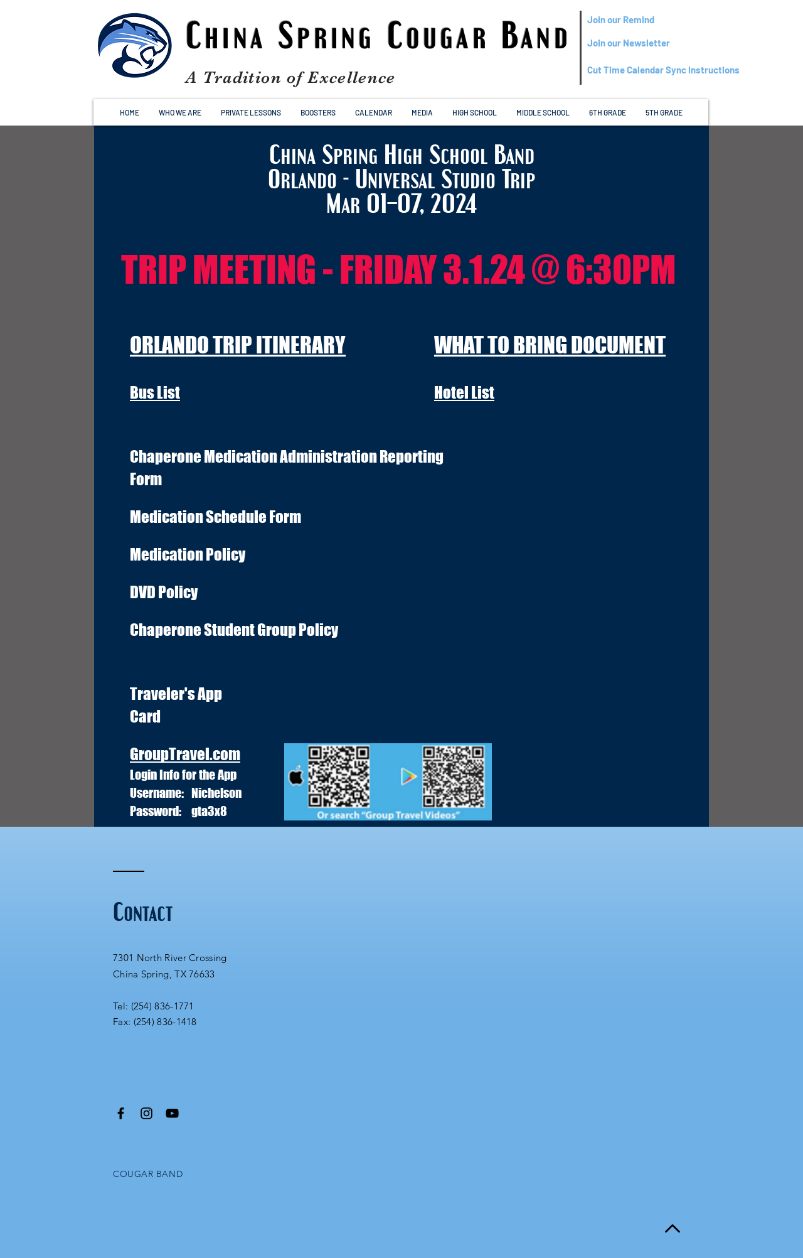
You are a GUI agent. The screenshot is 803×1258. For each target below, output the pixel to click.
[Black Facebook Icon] (121, 1113)
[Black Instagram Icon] (146, 1113)
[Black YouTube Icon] (172, 1113)
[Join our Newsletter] (647, 43)
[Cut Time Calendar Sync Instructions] (663, 70)
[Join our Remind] (647, 20)
